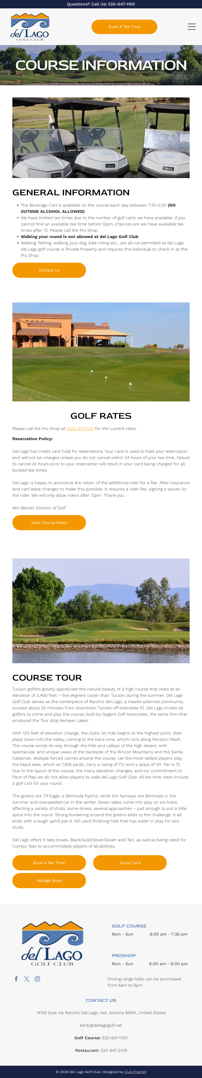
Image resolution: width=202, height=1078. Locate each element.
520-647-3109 (114, 1050)
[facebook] (16, 979)
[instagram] (37, 979)
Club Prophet (135, 1072)
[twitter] (27, 979)
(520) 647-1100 (80, 428)
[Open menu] (192, 27)
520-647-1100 (121, 4)
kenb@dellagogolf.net (101, 1025)
